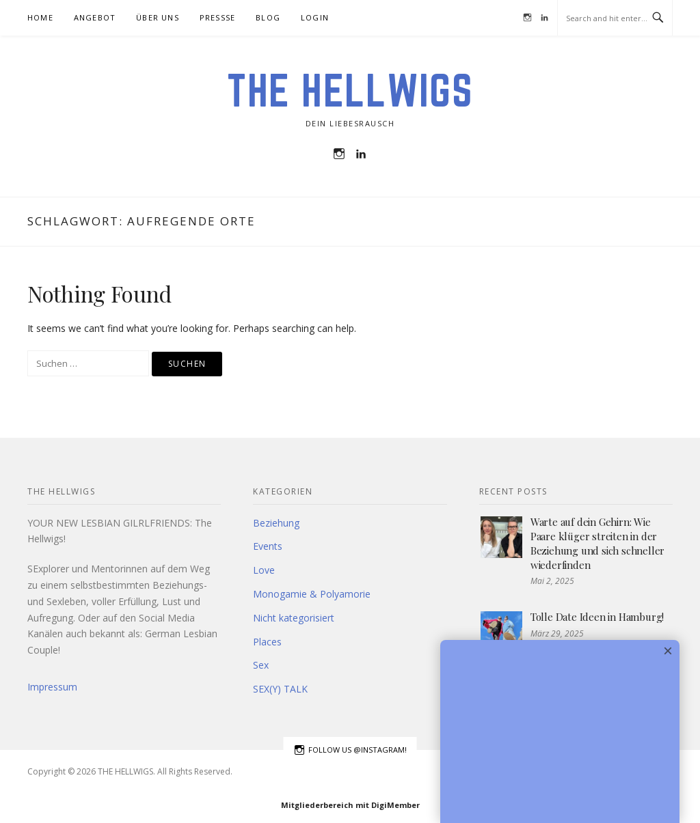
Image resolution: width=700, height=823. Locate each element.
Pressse (217, 17)
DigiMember (395, 805)
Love (264, 569)
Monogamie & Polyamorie (312, 593)
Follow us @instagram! (350, 749)
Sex (261, 664)
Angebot (95, 17)
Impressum (52, 686)
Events (267, 546)
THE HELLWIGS (350, 90)
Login (315, 17)
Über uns (157, 17)
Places (267, 641)
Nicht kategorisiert (293, 617)
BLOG (268, 17)
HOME (40, 17)
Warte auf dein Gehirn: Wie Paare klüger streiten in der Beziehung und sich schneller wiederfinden (597, 543)
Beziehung (276, 522)
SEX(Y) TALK (280, 688)
